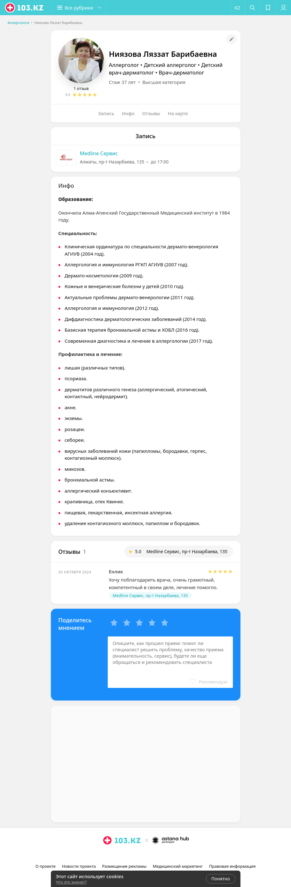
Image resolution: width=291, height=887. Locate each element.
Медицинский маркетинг (178, 866)
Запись (106, 113)
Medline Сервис (99, 153)
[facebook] (146, 854)
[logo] (24, 8)
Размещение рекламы (124, 866)
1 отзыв (81, 88)
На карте (178, 113)
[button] (79, 7)
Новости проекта (79, 866)
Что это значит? (71, 882)
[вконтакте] (155, 854)
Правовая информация (232, 866)
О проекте (45, 866)
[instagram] (137, 854)
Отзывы (151, 113)
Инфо (128, 113)
